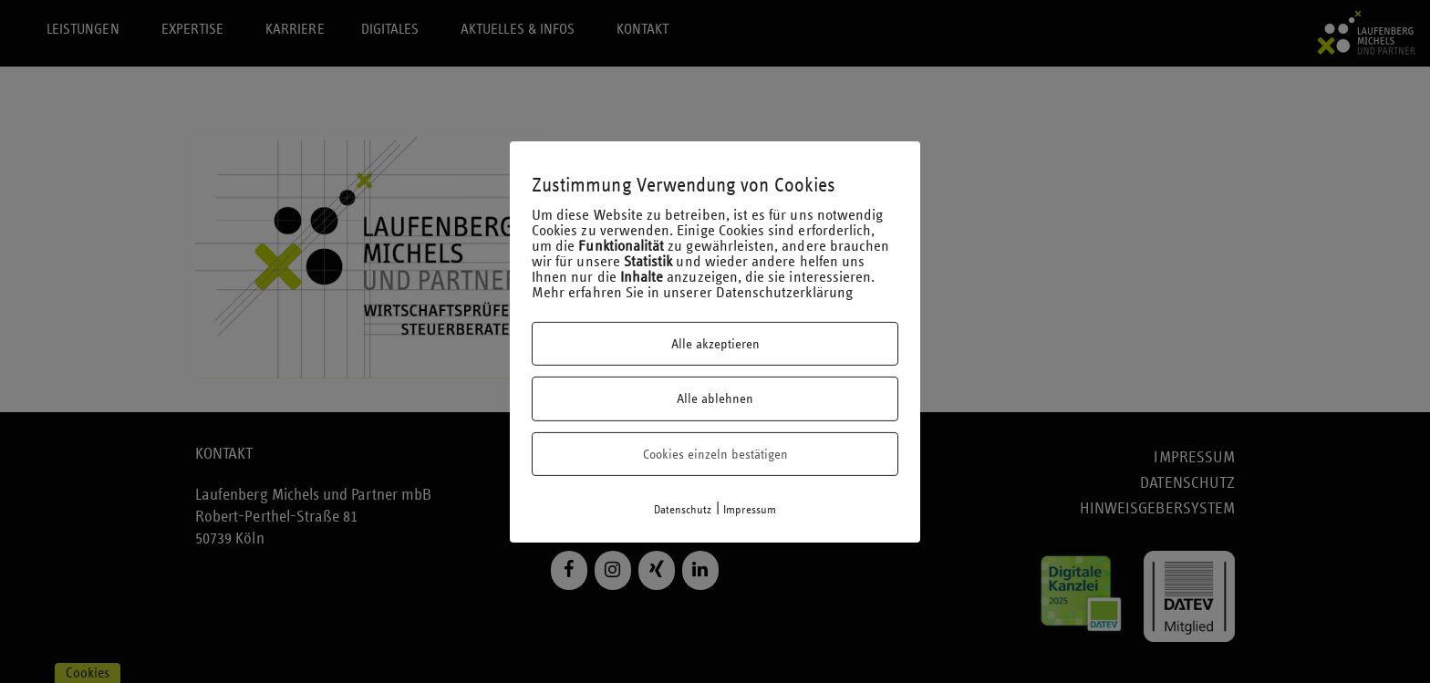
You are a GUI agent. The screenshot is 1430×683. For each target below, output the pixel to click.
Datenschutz (683, 509)
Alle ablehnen (715, 398)
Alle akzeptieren (715, 343)
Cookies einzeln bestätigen (715, 454)
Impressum (750, 509)
